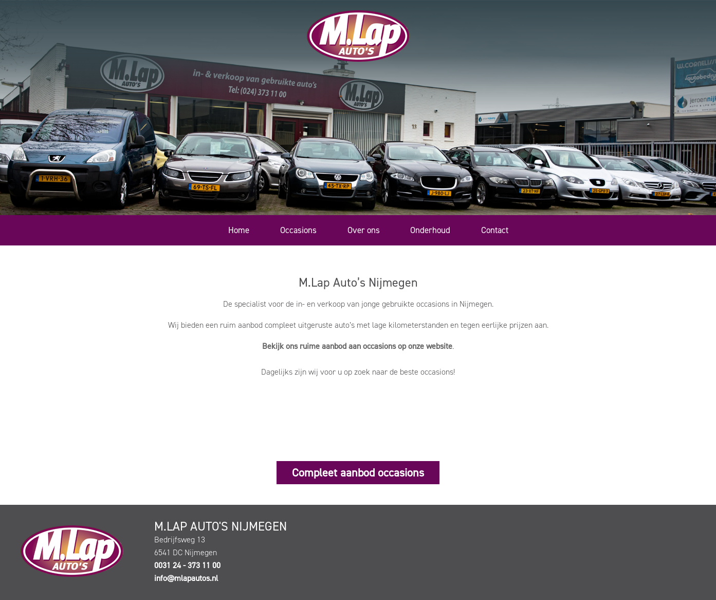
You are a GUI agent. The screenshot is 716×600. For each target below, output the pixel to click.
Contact (494, 230)
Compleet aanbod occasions (358, 472)
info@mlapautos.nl (186, 578)
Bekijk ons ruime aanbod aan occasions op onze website (357, 346)
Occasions (298, 230)
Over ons (363, 230)
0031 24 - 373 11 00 (187, 565)
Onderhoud (430, 230)
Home (238, 230)
